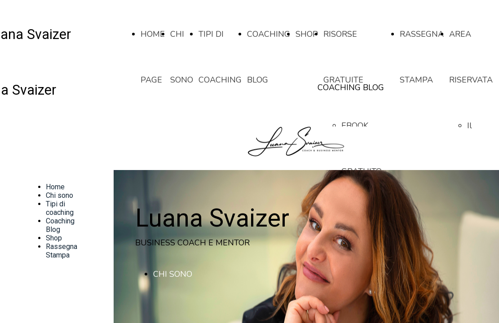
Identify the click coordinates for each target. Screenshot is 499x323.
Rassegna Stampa (61, 250)
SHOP (307, 34)
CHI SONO (172, 274)
